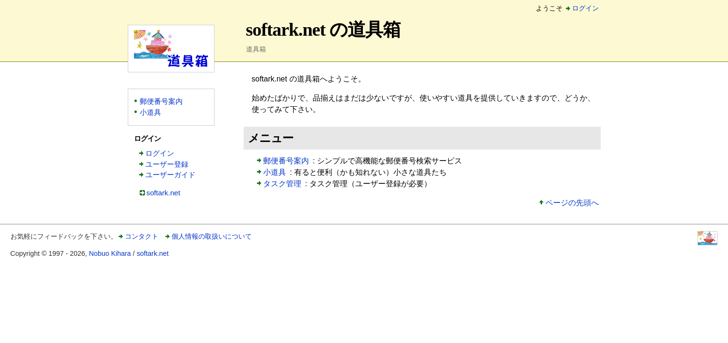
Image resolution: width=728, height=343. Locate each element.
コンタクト (141, 236)
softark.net (163, 193)
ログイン (585, 8)
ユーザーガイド (170, 175)
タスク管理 (282, 184)
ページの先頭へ (572, 203)
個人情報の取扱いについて (212, 236)
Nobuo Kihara (110, 253)
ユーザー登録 (166, 164)
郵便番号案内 (286, 161)
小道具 (274, 172)
